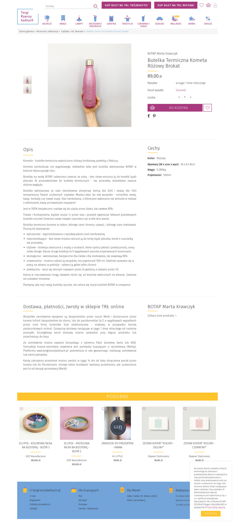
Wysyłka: (153, 81)
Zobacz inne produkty (162, 311)
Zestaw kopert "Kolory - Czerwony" (199, 441)
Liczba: (152, 95)
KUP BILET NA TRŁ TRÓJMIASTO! (126, 5)
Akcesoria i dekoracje (95, 25)
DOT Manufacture (36, 452)
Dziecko (159, 24)
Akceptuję (210, 513)
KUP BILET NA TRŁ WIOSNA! (176, 5)
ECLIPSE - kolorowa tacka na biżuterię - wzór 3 (35, 441)
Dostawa (82, 500)
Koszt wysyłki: (156, 88)
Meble (63, 24)
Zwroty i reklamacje (88, 504)
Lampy (79, 24)
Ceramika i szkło (144, 25)
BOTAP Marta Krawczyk (163, 52)
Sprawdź (181, 88)
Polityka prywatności (40, 500)
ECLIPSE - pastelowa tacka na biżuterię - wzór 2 (76, 443)
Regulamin (35, 496)
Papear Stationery (158, 452)
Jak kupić (82, 496)
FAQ (80, 492)
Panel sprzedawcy (136, 496)
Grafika (111, 24)
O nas (33, 492)
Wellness (175, 24)
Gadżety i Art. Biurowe (73, 31)
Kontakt (33, 504)
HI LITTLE (117, 452)
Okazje (208, 24)
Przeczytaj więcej (215, 507)
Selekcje (47, 24)
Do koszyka (178, 106)
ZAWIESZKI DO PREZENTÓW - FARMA (117, 441)
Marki (191, 24)
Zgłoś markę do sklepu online (142, 492)
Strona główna (26, 31)
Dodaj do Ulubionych (207, 106)
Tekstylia (127, 24)
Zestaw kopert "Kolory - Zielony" (158, 441)
